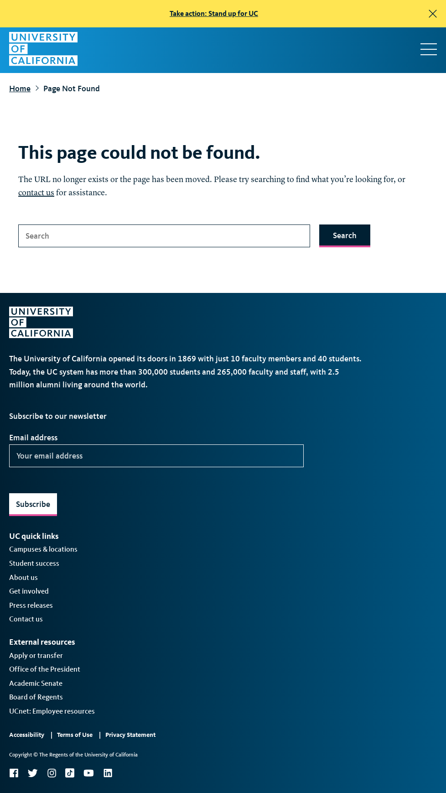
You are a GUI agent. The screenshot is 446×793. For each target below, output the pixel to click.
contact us (36, 193)
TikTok (69, 772)
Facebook (13, 772)
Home (20, 88)
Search (345, 235)
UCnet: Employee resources (52, 711)
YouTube (88, 772)
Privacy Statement (130, 735)
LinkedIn (107, 772)
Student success (34, 563)
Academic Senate (35, 683)
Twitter (32, 772)
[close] (433, 14)
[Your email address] (156, 455)
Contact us (26, 619)
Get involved (29, 591)
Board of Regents (36, 697)
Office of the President (44, 669)
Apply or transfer (36, 655)
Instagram (51, 772)
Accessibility (26, 735)
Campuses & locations (43, 549)
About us (23, 577)
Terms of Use (75, 735)
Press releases (31, 605)
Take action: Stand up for (214, 13)
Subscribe (33, 504)
